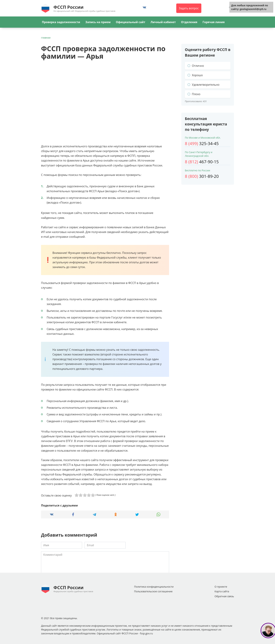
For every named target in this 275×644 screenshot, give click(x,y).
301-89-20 (202, 176)
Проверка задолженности (61, 22)
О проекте (220, 586)
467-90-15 (202, 162)
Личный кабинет (163, 22)
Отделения (189, 22)
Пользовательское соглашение (153, 591)
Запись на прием (98, 22)
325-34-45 (202, 143)
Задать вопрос (189, 8)
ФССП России (68, 7)
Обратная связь (224, 596)
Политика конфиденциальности (153, 586)
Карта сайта (221, 591)
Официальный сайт (130, 22)
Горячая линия (214, 22)
